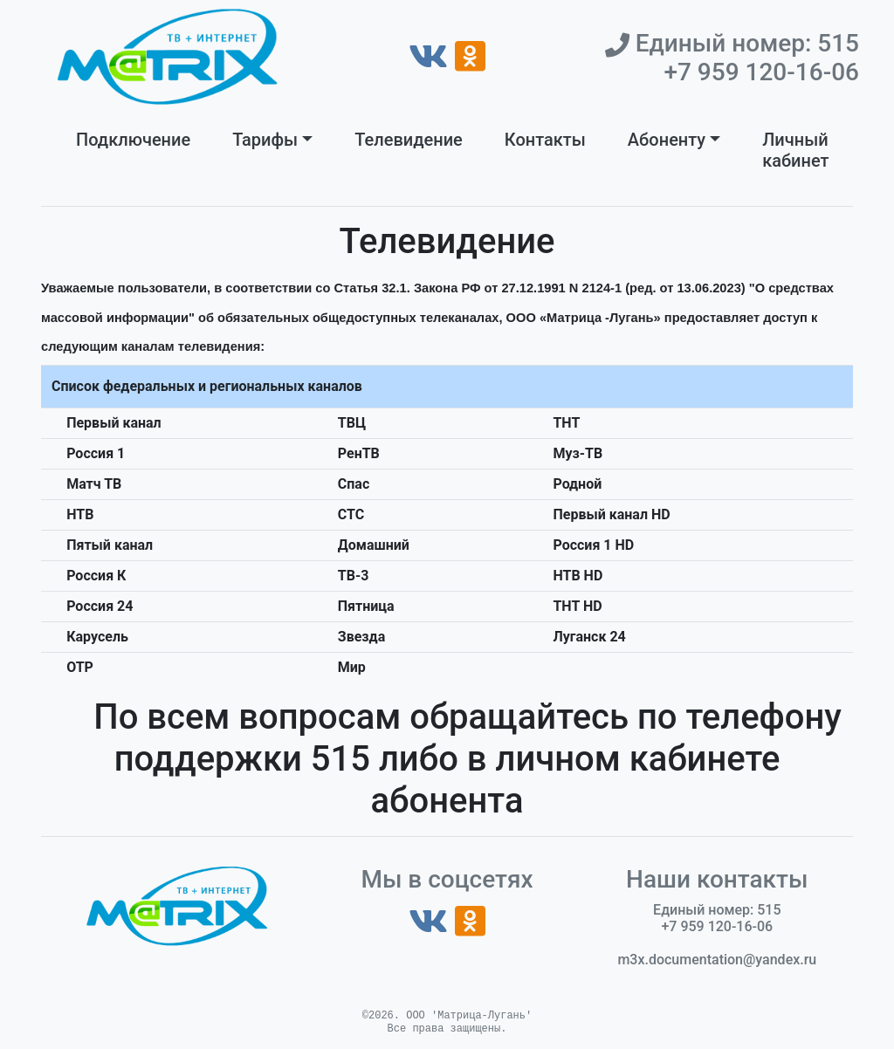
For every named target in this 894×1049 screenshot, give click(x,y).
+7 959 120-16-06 (761, 72)
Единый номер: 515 (744, 43)
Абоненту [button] (666, 139)
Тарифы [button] (265, 139)
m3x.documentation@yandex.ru (716, 959)
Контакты (545, 139)
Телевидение (408, 139)
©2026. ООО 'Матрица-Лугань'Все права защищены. (447, 1022)
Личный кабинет (795, 150)
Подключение (133, 139)
